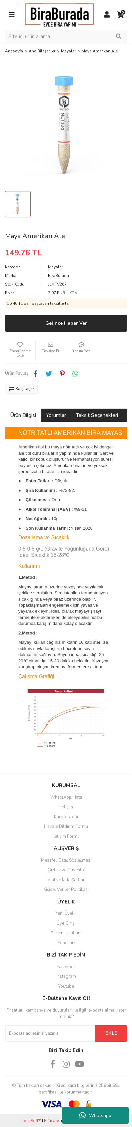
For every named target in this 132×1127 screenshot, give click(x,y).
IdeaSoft (32, 1120)
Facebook (66, 967)
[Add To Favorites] (20, 350)
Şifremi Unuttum (66, 933)
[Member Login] (107, 15)
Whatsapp (95, 1115)
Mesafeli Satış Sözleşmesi (66, 860)
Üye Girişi (66, 923)
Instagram (66, 976)
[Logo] (59, 14)
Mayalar (55, 267)
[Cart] (120, 15)
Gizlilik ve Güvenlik (66, 870)
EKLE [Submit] (111, 1033)
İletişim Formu (66, 836)
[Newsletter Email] (50, 1033)
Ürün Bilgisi (23, 415)
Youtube (66, 986)
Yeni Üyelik (66, 913)
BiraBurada (58, 275)
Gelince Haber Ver (66, 323)
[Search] (66, 36)
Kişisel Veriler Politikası (66, 890)
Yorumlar (56, 415)
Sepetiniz (66, 943)
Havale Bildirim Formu (66, 826)
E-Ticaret (52, 1120)
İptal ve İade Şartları (66, 880)
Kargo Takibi (66, 817)
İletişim (66, 807)
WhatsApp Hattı (66, 797)
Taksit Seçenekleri (97, 415)
